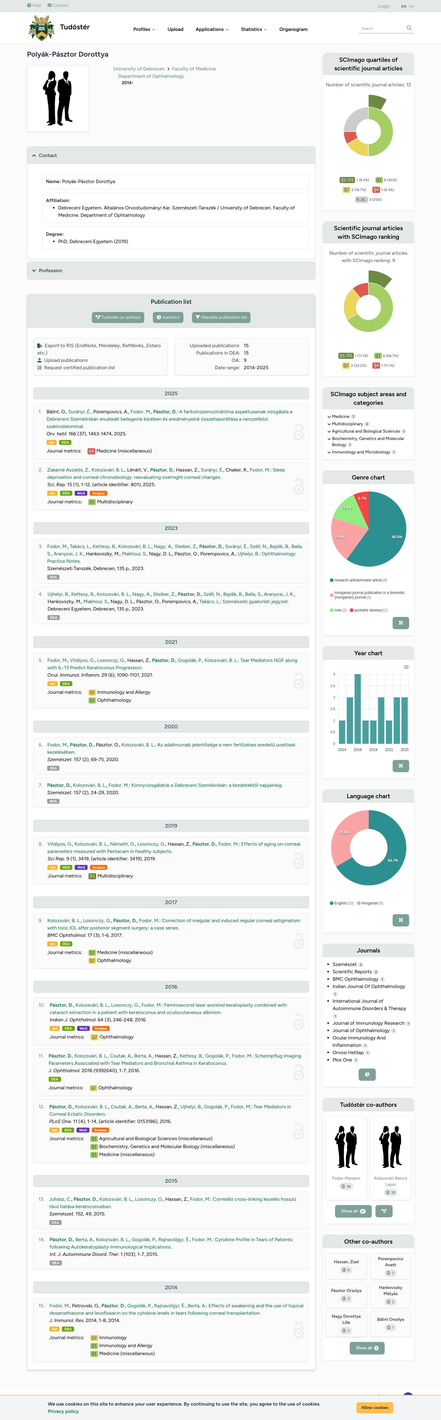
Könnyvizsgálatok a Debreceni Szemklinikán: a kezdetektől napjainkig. (207, 785)
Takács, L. (80, 546)
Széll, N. (258, 546)
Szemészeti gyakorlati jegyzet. (255, 601)
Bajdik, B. (279, 546)
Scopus (98, 493)
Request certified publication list (76, 367)
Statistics (254, 29)
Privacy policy (63, 1411)
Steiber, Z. (186, 546)
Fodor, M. (140, 412)
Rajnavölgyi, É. (174, 1239)
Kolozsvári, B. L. (108, 470)
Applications (212, 29)
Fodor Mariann (346, 1178)
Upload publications (62, 360)
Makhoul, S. (134, 554)
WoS (81, 493)
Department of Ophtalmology (151, 76)
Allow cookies (374, 1407)
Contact (58, 5)
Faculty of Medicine (194, 69)
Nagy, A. (163, 546)
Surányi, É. (79, 412)
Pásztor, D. (165, 412)
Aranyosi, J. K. (69, 554)
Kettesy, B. (104, 546)
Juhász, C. (60, 1199)
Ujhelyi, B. (248, 554)
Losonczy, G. (111, 660)
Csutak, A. (121, 1056)
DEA (65, 442)
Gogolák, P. (190, 660)
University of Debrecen (139, 69)
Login (384, 6)
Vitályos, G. (82, 660)
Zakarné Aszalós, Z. (68, 470)
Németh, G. (122, 844)
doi (51, 442)
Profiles (145, 29)
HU (411, 6)
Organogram (293, 29)
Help (34, 5)
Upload (175, 29)
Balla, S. (253, 594)
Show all (353, 1211)
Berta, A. (143, 1056)
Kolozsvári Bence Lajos (390, 1181)
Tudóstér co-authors (118, 317)
